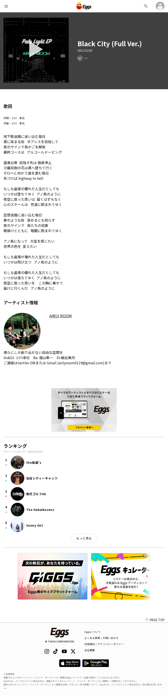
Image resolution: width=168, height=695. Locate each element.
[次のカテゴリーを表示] (147, 576)
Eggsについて (92, 631)
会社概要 (89, 650)
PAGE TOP (154, 620)
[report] (86, 58)
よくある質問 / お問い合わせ (101, 638)
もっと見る (84, 538)
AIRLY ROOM (84, 50)
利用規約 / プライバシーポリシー (104, 644)
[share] (80, 58)
